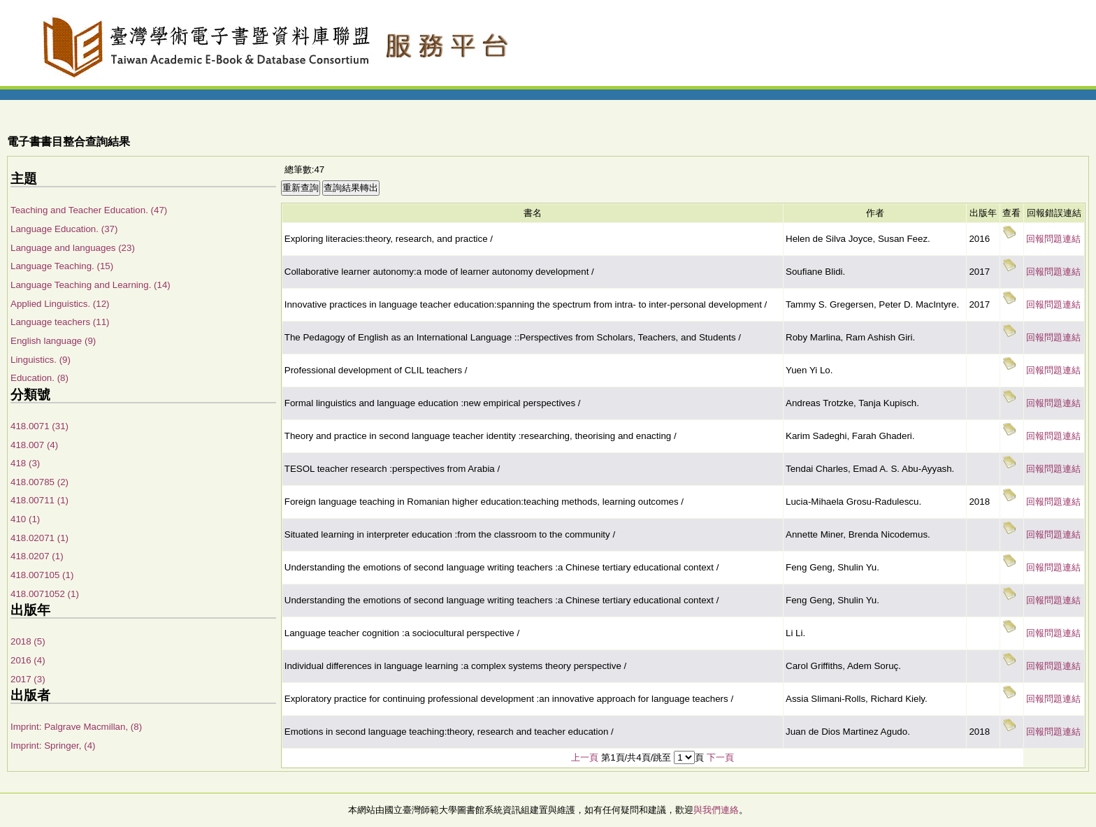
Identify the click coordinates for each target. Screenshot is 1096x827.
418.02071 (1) (39, 538)
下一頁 (720, 757)
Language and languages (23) (72, 248)
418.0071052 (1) (44, 594)
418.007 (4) (34, 445)
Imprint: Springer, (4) (52, 745)
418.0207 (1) (37, 556)
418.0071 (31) (39, 426)
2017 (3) (27, 679)
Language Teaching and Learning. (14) (90, 285)
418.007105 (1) (41, 575)
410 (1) (25, 519)
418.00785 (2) (39, 482)
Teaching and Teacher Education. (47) (88, 210)
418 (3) (25, 463)
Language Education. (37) (63, 229)
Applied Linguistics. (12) (60, 304)
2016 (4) (27, 660)
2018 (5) (27, 641)
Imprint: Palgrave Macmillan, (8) (76, 726)
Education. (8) (39, 378)
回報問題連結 (1053, 238)
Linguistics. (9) (40, 359)
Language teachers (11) (60, 322)
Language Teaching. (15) (61, 266)
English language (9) (53, 341)
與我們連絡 (716, 810)
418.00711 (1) (39, 500)
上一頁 (584, 757)
